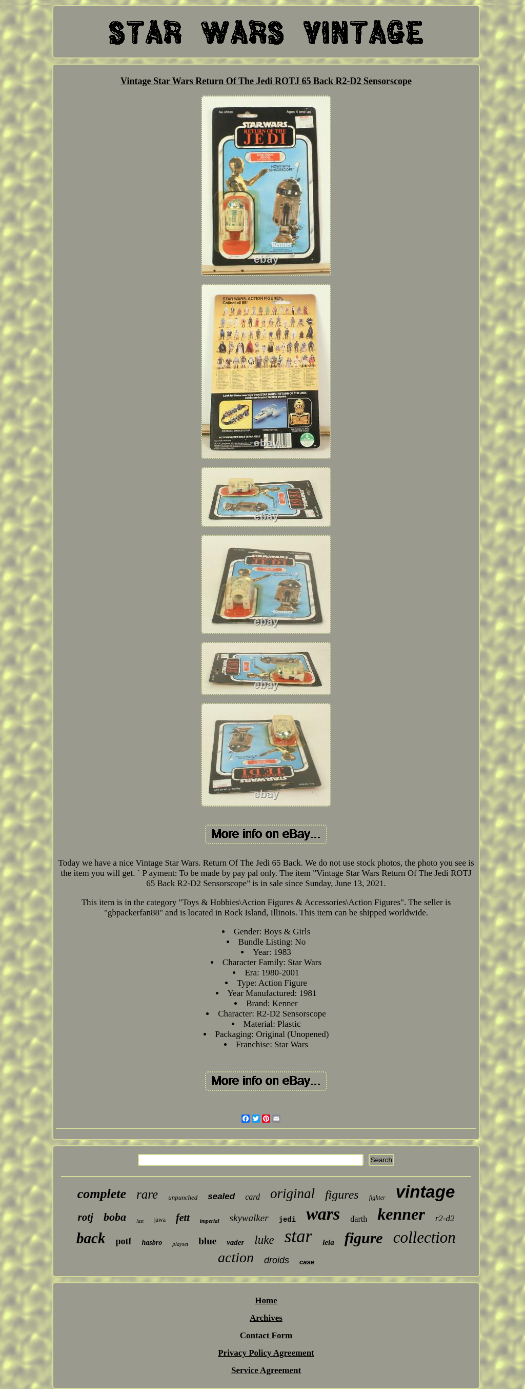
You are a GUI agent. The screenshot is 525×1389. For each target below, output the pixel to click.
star (298, 1236)
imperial (209, 1221)
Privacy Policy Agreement (266, 1353)
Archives (266, 1318)
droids (276, 1260)
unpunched (182, 1197)
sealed (221, 1196)
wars (323, 1213)
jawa (160, 1219)
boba (115, 1216)
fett (183, 1217)
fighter (377, 1197)
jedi (287, 1220)
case (306, 1262)
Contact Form (266, 1335)
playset (180, 1244)
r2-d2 (445, 1218)
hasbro (152, 1242)
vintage (425, 1191)
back (90, 1238)
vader (235, 1242)
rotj (85, 1217)
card (252, 1196)
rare (147, 1194)
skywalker (249, 1217)
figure (364, 1237)
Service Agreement (266, 1370)
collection (424, 1237)
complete (101, 1193)
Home (266, 1300)
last (140, 1221)
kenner (401, 1214)
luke (264, 1240)
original (292, 1193)
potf (123, 1241)
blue (207, 1241)
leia (328, 1242)
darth (358, 1219)
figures (342, 1194)
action (236, 1257)
